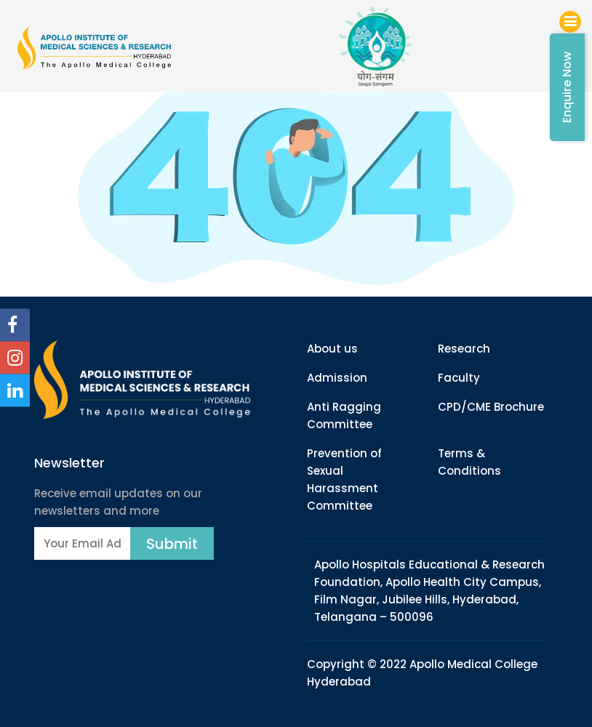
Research (464, 348)
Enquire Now (567, 87)
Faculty (459, 377)
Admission (337, 377)
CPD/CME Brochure (491, 406)
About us (332, 348)
